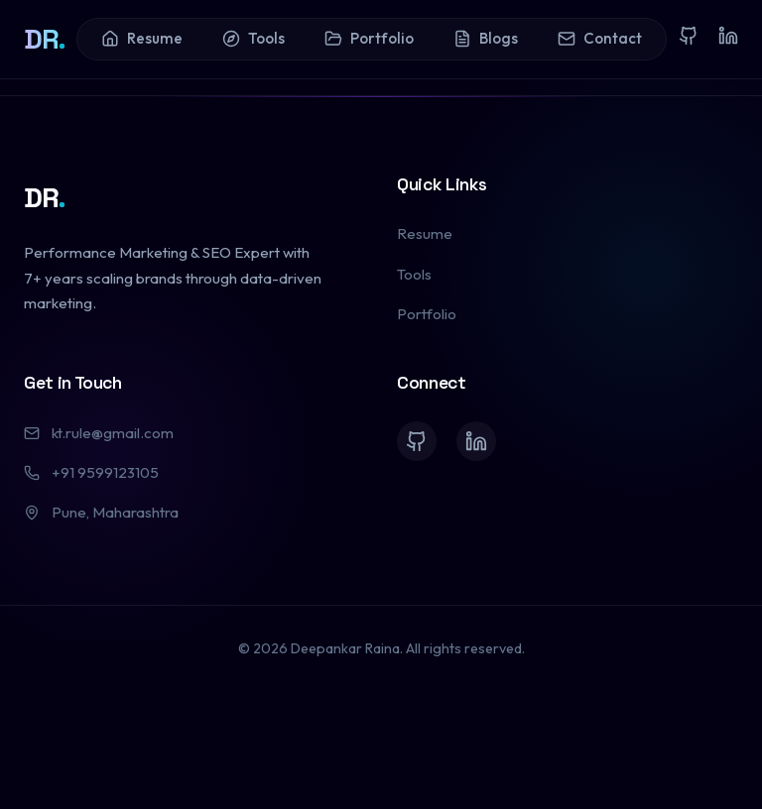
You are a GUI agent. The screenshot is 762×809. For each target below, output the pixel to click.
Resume (142, 38)
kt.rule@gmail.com (99, 432)
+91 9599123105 (91, 472)
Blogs (485, 38)
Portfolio (369, 38)
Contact (600, 38)
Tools (253, 38)
